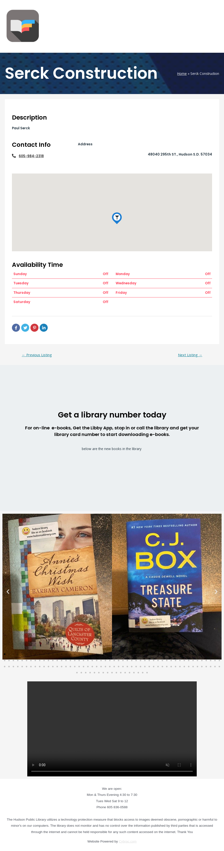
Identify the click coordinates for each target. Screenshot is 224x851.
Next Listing (190, 354)
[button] (8, 591)
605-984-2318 (31, 156)
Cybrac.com (128, 841)
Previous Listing (37, 354)
